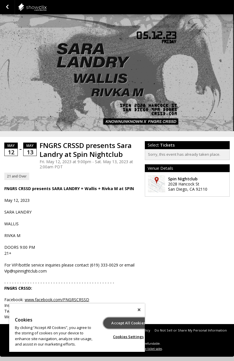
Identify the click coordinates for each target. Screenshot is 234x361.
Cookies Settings (128, 336)
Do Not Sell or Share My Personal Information (191, 330)
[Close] (139, 309)
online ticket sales (150, 349)
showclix (46, 7)
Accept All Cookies (128, 323)
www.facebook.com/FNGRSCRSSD (57, 299)
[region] (77, 327)
